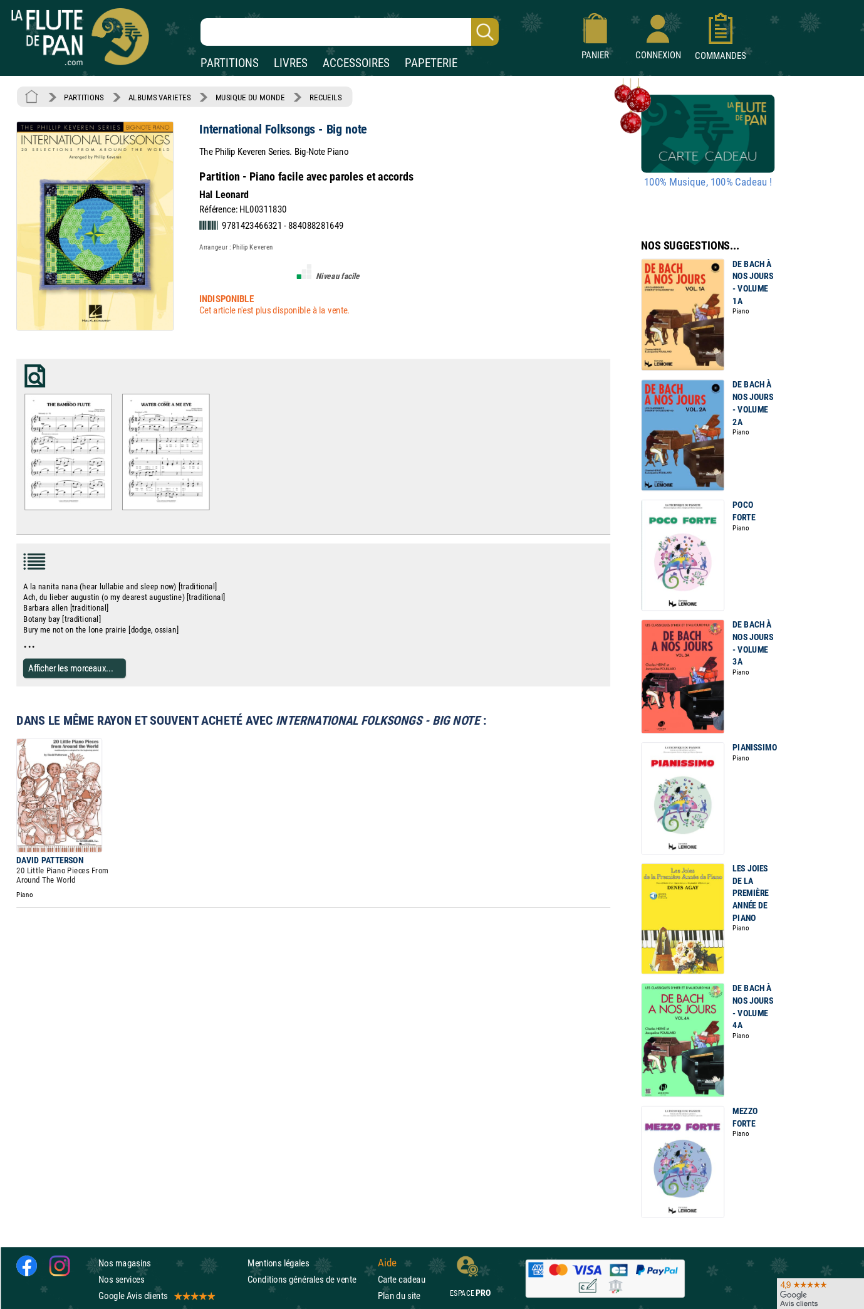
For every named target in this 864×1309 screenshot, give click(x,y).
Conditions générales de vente (309, 1279)
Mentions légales (278, 1263)
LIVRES (291, 63)
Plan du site (399, 1295)
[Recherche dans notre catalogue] (349, 32)
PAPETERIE (431, 63)
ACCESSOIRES (356, 63)
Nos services (121, 1279)
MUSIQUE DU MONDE (250, 97)
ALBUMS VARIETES (159, 97)
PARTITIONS (229, 63)
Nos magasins (124, 1263)
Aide (387, 1262)
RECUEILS (326, 97)
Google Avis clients (156, 1295)
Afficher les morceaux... (70, 668)
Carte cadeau (401, 1279)
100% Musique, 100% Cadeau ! (708, 182)
